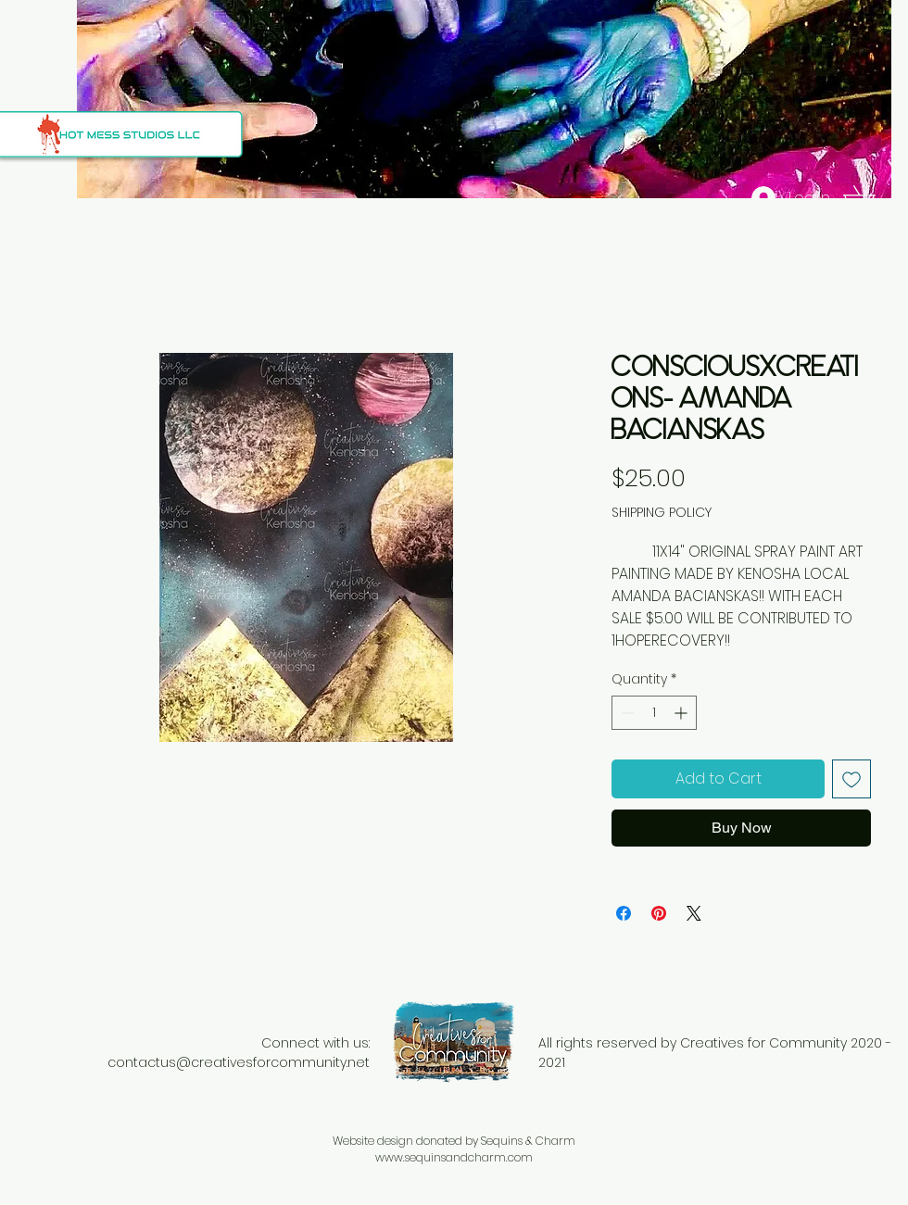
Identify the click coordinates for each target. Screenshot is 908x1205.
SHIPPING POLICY (662, 512)
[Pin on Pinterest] (659, 913)
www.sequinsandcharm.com (454, 1157)
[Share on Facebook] (623, 913)
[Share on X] (694, 913)
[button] (871, 198)
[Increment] (682, 713)
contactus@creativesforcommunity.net (238, 1062)
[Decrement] (625, 713)
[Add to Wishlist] (851, 778)
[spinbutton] (654, 713)
